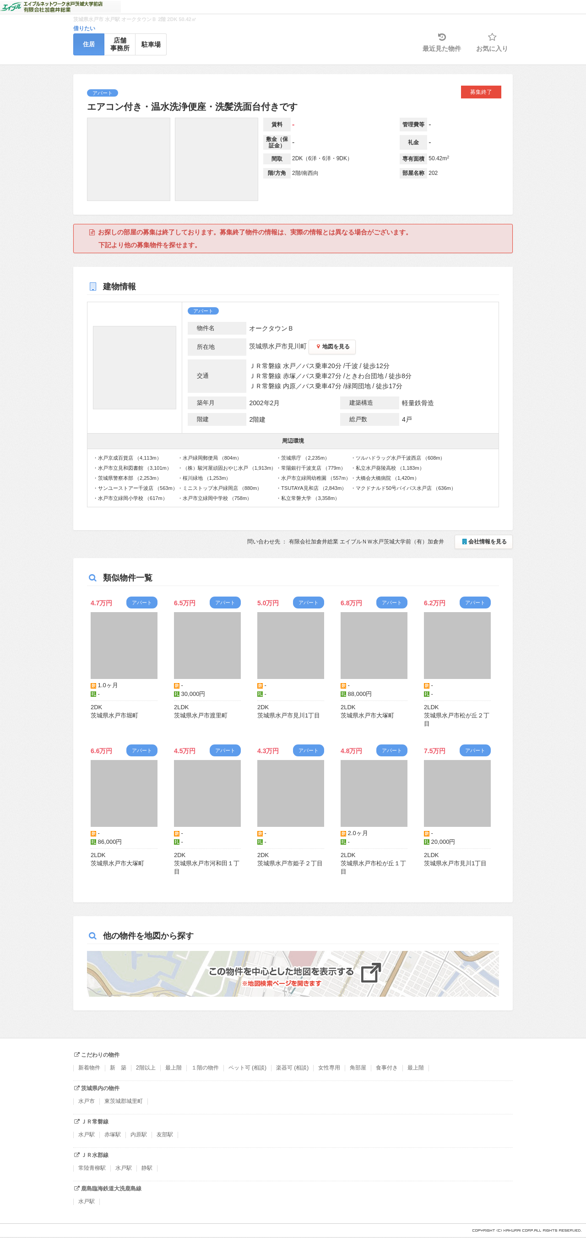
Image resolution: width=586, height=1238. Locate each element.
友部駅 (165, 1134)
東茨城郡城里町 (123, 1101)
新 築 (118, 1067)
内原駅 (138, 1134)
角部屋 (358, 1067)
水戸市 (86, 1101)
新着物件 (89, 1067)
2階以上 (146, 1067)
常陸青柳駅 (92, 1168)
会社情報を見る (484, 541)
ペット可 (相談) (247, 1067)
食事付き (387, 1067)
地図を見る (332, 346)
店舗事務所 (120, 44)
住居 (89, 44)
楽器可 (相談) (292, 1067)
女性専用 (329, 1067)
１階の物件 (205, 1067)
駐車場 (151, 44)
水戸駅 (86, 1134)
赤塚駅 (112, 1134)
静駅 (146, 1168)
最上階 (173, 1067)
